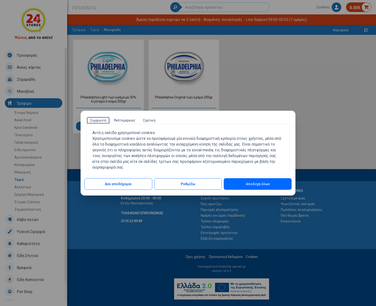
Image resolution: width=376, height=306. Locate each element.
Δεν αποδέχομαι (118, 184)
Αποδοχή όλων (258, 184)
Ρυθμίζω (188, 184)
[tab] (98, 120)
